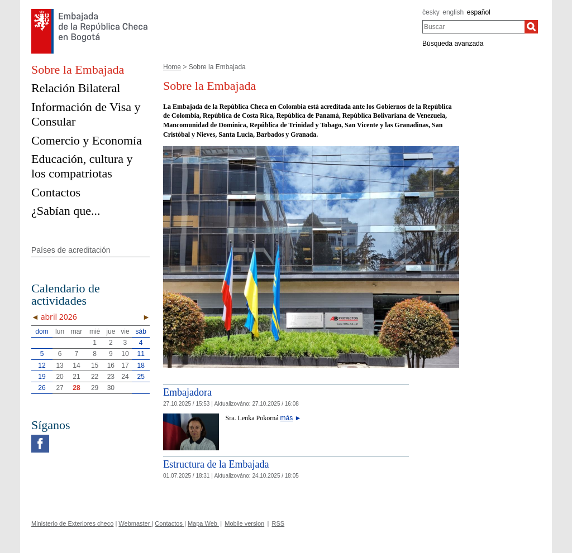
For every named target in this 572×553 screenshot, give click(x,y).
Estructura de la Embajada (216, 464)
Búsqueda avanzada (452, 43)
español (478, 12)
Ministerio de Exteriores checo (72, 523)
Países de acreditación (71, 250)
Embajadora (187, 392)
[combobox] (473, 26)
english (453, 12)
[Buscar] (531, 26)
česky (431, 12)
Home (172, 67)
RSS (278, 523)
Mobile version (244, 523)
